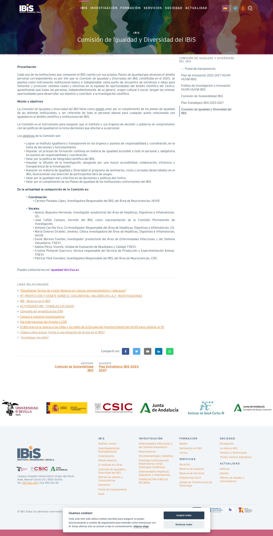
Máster (183, 450)
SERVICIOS (153, 7)
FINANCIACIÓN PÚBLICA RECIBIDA (153, 487)
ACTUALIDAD (196, 7)
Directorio (104, 491)
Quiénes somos (107, 450)
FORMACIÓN (130, 7)
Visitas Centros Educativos (236, 463)
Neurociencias (147, 458)
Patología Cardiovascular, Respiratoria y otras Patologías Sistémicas (154, 470)
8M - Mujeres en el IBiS (35, 304)
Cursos (183, 459)
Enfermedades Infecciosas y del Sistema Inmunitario (155, 452)
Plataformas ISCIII (190, 484)
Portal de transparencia (55, 58)
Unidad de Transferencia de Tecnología (195, 490)
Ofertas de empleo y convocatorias (232, 486)
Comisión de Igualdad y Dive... (96, 58)
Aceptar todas (183, 515)
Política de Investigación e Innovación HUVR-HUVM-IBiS (205, 90)
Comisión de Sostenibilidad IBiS (74, 371)
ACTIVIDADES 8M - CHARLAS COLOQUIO (47, 309)
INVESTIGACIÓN (103, 7)
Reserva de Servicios (191, 479)
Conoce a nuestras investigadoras (42, 320)
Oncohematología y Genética (156, 462)
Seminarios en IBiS (190, 454)
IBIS (83, 7)
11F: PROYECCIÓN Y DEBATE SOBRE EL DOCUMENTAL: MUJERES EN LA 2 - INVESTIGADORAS (81, 299)
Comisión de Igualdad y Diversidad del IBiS (206, 114)
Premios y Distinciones (233, 459)
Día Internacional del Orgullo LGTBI (43, 325)
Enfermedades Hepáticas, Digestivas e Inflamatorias (154, 480)
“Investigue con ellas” (34, 341)
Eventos (224, 479)
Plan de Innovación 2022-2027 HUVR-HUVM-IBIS (206, 80)
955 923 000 (30, 489)
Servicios (184, 470)
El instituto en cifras (110, 471)
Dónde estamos (107, 467)
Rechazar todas (184, 524)
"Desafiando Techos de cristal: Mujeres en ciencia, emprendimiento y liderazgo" (73, 294)
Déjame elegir (141, 526)
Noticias (225, 475)
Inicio (21, 58)
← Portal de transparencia (198, 72)
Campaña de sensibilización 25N (41, 314)
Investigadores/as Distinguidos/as (109, 456)
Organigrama (106, 462)
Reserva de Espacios (191, 475)
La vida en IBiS (228, 454)
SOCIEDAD (173, 7)
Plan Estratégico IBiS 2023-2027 (119, 371)
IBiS (31, 58)
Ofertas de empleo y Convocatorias (110, 485)
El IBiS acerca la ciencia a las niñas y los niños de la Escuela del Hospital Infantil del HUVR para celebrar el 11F (92, 330)
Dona (101, 500)
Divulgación (227, 450)
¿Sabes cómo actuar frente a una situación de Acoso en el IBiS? (62, 335)
